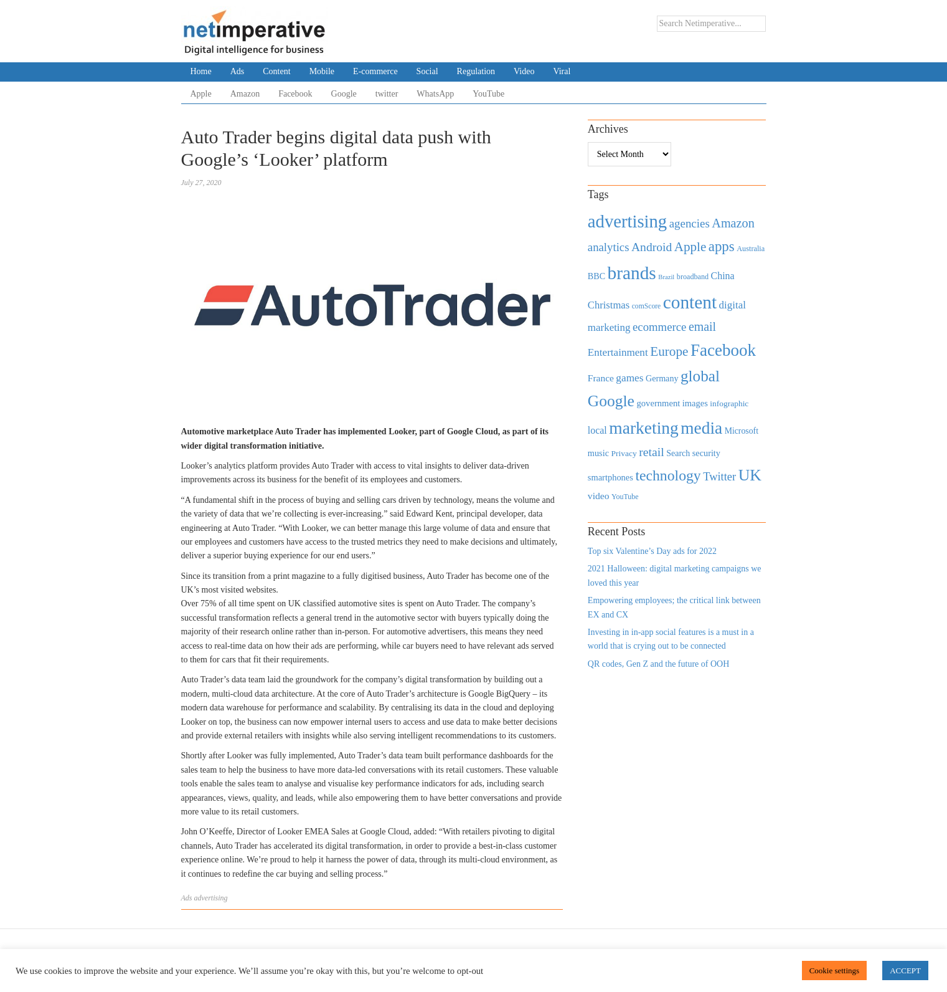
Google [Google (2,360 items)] (611, 401)
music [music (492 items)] (598, 453)
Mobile (321, 71)
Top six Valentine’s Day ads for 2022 (652, 551)
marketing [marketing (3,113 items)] (644, 427)
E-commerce (375, 71)
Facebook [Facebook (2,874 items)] (723, 350)
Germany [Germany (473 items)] (662, 378)
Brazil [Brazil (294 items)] (666, 277)
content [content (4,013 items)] (690, 302)
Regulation (476, 71)
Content (276, 71)
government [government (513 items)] (658, 403)
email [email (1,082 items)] (702, 326)
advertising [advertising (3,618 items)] (627, 221)
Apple (201, 93)
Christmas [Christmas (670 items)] (608, 305)
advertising (211, 898)
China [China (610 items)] (723, 275)
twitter (386, 93)
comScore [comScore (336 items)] (646, 306)
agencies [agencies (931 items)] (689, 223)
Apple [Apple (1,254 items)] (690, 246)
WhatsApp (435, 93)
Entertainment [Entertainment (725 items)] (618, 352)
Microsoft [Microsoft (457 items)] (741, 431)
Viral (561, 71)
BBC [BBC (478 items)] (596, 276)
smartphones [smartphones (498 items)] (610, 477)
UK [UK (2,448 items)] (749, 475)
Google (344, 93)
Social (427, 71)
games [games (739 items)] (629, 378)
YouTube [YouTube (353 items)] (625, 496)
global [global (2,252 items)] (700, 376)
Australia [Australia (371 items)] (751, 248)
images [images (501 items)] (695, 403)
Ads (237, 71)
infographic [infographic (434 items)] (729, 403)
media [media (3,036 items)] (701, 428)
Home (201, 71)
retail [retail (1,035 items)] (651, 452)
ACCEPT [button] (905, 970)
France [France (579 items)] (601, 378)
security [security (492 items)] (706, 453)
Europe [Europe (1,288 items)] (669, 351)
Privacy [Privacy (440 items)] (623, 453)
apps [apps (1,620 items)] (722, 246)
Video (524, 71)
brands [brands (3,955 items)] (632, 273)
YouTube (488, 93)
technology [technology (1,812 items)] (667, 475)
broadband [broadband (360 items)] (693, 276)
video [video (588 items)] (599, 495)
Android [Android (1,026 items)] (651, 247)
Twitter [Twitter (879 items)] (719, 476)
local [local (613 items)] (597, 430)
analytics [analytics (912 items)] (608, 247)
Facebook (295, 93)
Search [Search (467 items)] (678, 453)
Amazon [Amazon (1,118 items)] (733, 223)
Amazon (245, 93)
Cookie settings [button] (834, 970)
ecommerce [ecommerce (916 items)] (659, 326)
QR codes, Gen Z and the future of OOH (658, 664)
